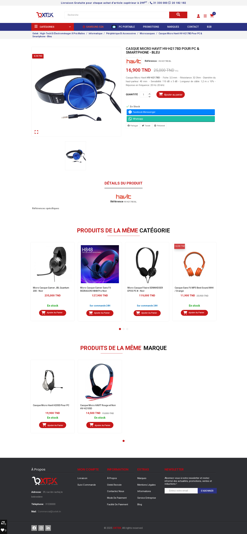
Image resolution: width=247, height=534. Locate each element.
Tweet (147, 125)
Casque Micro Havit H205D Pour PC (51, 405)
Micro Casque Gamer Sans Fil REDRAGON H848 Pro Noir (95, 289)
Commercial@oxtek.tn (49, 511)
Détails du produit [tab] (123, 183)
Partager (134, 125)
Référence (116, 201)
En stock (52, 305)
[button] (198, 16)
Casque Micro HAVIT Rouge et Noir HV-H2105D (98, 407)
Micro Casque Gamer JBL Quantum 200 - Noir (51, 289)
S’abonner (207, 491)
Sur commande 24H (100, 305)
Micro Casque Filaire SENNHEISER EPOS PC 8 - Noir (145, 289)
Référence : (151, 61)
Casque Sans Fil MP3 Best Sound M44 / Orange (194, 289)
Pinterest (161, 125)
